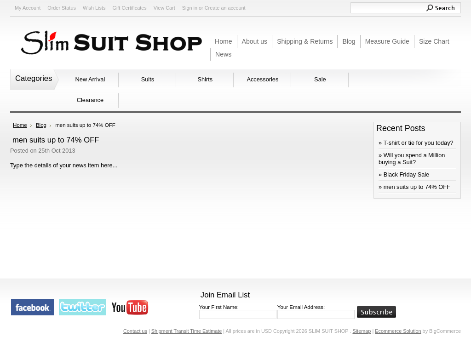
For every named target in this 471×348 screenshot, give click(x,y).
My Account (27, 8)
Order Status (61, 8)
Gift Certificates (129, 8)
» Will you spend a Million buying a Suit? (412, 158)
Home (20, 125)
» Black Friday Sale (404, 174)
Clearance (90, 100)
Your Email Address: (301, 307)
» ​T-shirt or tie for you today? (416, 142)
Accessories (262, 79)
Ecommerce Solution (398, 331)
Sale (320, 79)
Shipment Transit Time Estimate (186, 331)
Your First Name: (219, 307)
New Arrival (90, 79)
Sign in (189, 8)
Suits (147, 79)
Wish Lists (94, 8)
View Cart (164, 8)
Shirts (205, 79)
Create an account (225, 8)
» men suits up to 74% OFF (414, 186)
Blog (41, 125)
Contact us (135, 331)
